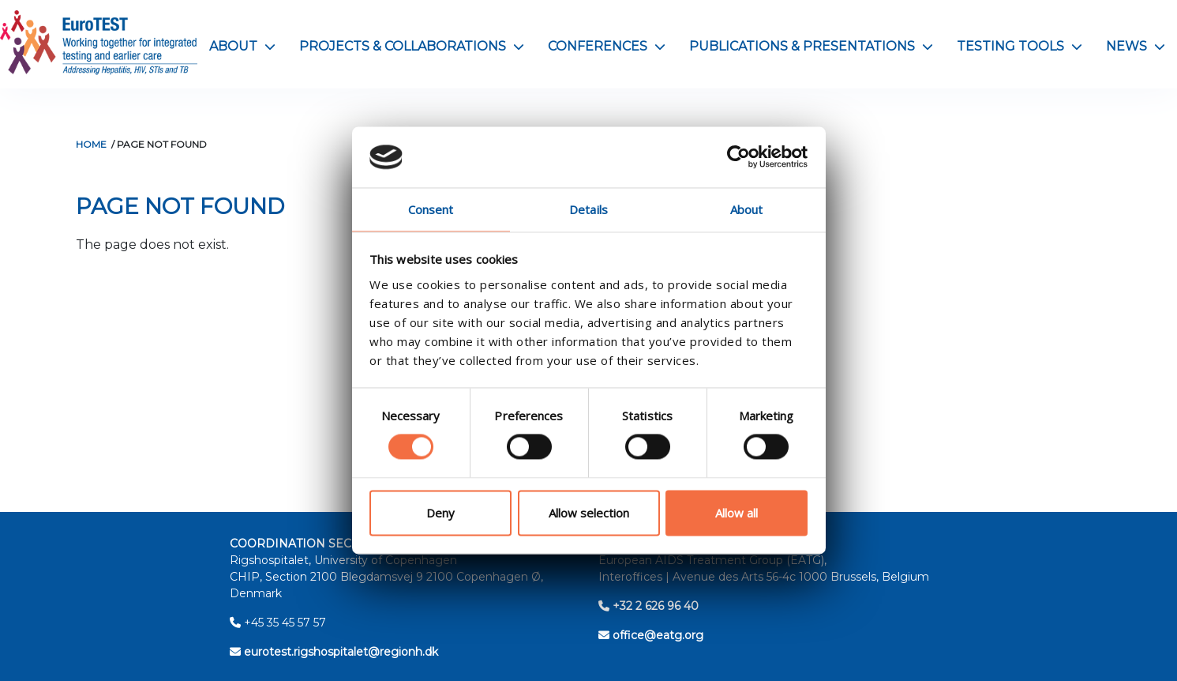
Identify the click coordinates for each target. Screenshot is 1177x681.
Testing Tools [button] (1019, 46)
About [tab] (746, 209)
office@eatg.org (650, 635)
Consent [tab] (431, 209)
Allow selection (589, 513)
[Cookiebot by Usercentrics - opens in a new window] (738, 157)
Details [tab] (588, 209)
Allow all (736, 513)
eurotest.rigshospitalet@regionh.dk (334, 652)
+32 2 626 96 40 (648, 606)
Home (91, 144)
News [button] (1135, 46)
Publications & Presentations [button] (811, 46)
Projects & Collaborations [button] (411, 46)
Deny (440, 513)
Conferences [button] (606, 46)
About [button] (242, 46)
